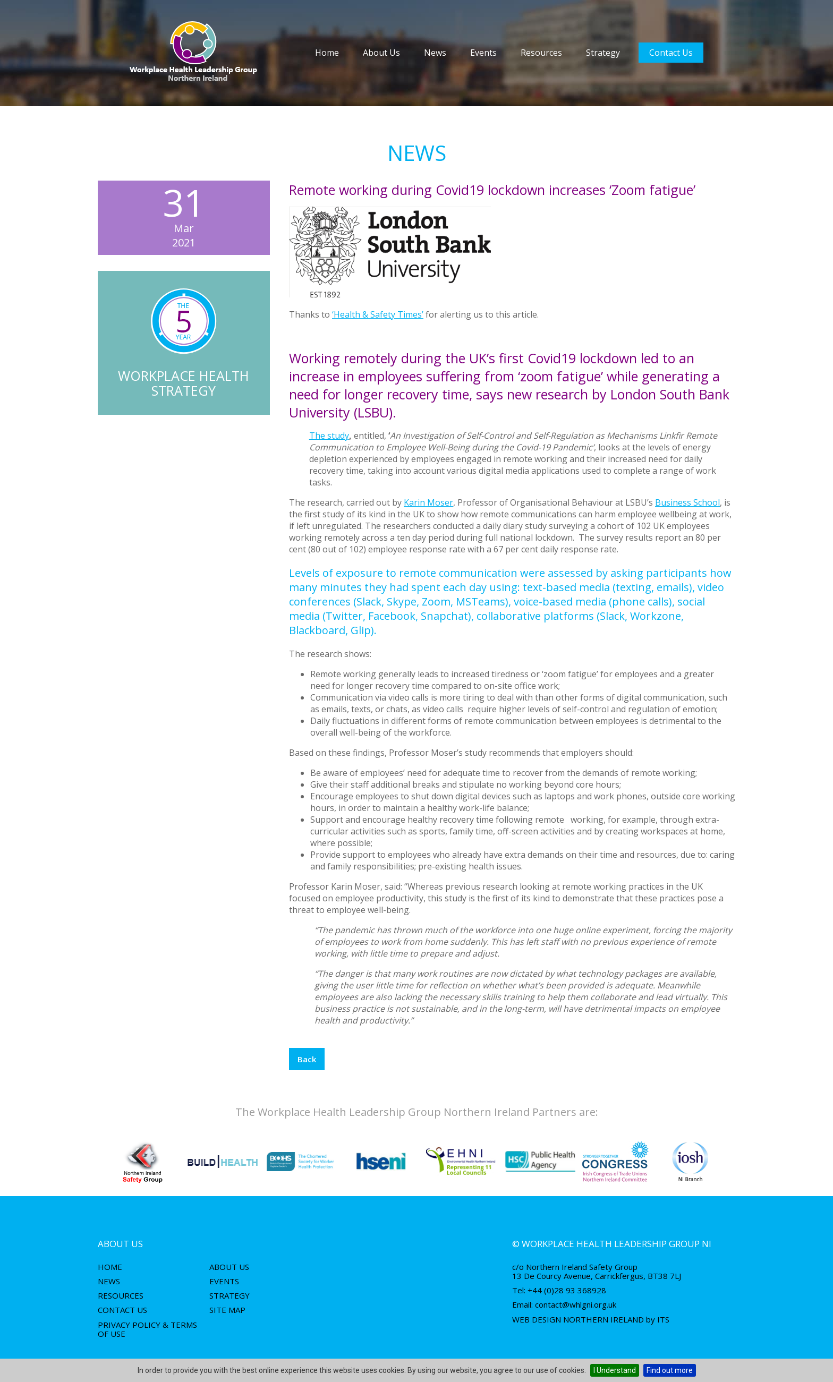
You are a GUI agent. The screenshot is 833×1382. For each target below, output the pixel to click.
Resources (541, 52)
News (435, 52)
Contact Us (671, 52)
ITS (663, 1319)
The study (329, 435)
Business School (687, 502)
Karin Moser (428, 502)
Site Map (227, 1309)
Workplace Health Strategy (183, 382)
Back (307, 1059)
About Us (381, 52)
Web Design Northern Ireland (578, 1319)
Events (483, 52)
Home (327, 52)
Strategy (603, 52)
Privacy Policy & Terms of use (147, 1329)
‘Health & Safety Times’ (377, 314)
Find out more (670, 1370)
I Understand (614, 1370)
